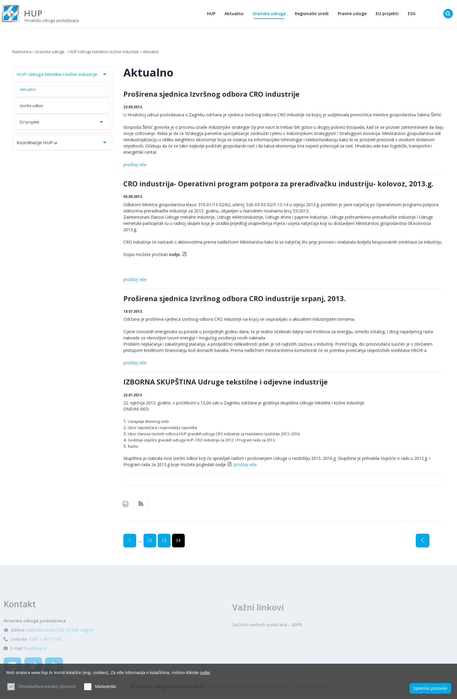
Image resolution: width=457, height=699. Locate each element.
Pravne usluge (354, 15)
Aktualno (235, 15)
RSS (141, 507)
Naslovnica (23, 54)
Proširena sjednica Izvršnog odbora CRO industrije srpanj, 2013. (234, 301)
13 (164, 543)
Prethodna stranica (422, 543)
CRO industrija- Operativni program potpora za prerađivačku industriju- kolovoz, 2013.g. (278, 186)
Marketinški (105, 686)
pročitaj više (135, 167)
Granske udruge (270, 15)
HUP (213, 15)
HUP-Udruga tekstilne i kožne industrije (110, 54)
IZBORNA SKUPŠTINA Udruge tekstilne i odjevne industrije (225, 385)
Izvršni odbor (31, 108)
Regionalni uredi (313, 15)
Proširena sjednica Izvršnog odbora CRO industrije (211, 96)
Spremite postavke (430, 687)
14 (178, 543)
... (140, 543)
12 (149, 543)
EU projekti (389, 15)
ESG (413, 15)
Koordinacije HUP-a (62, 145)
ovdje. (175, 257)
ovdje (220, 467)
